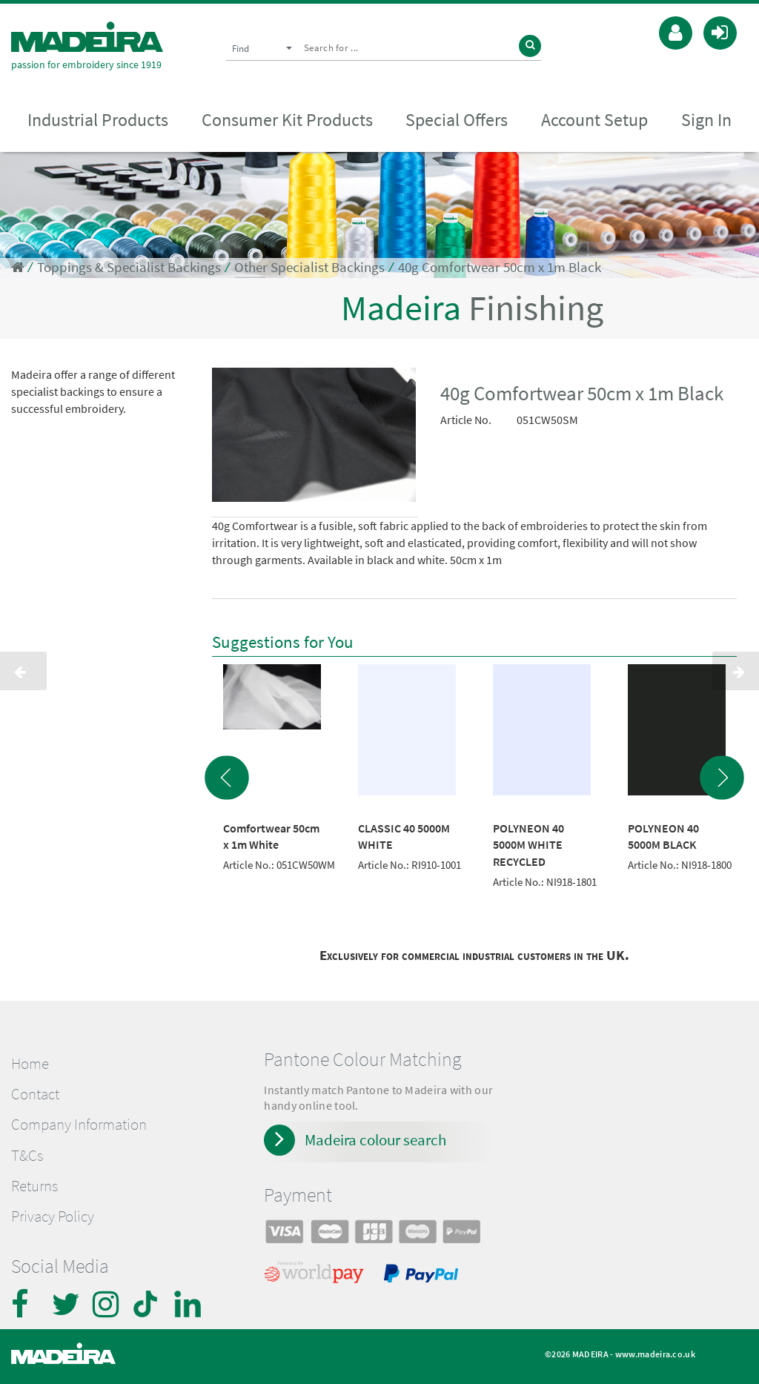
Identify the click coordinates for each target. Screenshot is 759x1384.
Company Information (79, 1124)
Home (30, 1063)
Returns (34, 1186)
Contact (35, 1094)
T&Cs (27, 1155)
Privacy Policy (52, 1216)
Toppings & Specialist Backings (129, 267)
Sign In (706, 119)
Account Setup (594, 119)
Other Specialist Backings (309, 267)
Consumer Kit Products (287, 119)
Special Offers (456, 119)
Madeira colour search (375, 1140)
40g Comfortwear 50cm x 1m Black (499, 267)
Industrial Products (97, 119)
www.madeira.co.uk (655, 1354)
